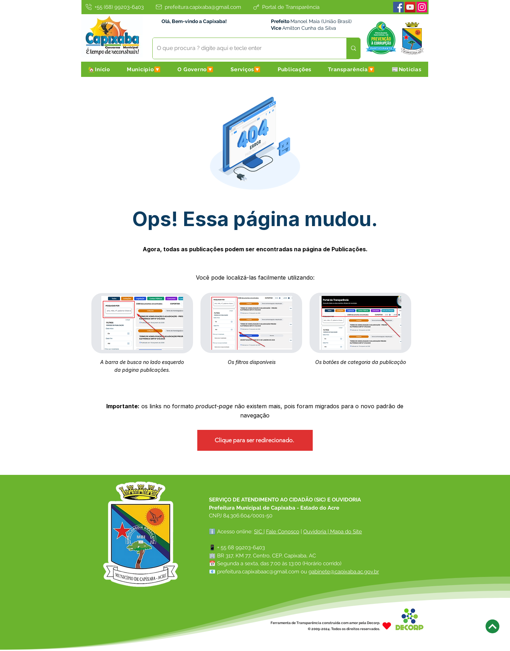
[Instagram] (421, 7)
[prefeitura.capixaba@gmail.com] (198, 7)
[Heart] (386, 625)
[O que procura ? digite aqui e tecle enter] (244, 48)
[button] (144, 69)
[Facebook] (398, 7)
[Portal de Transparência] (286, 7)
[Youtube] (410, 7)
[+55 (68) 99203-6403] (114, 7)
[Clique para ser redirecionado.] (255, 440)
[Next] (492, 626)
